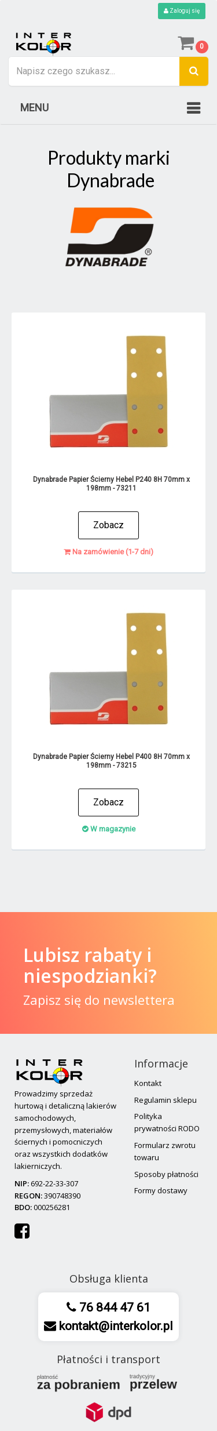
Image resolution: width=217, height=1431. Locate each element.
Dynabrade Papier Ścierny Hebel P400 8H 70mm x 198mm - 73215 (111, 761)
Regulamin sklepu (165, 1100)
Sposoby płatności (166, 1174)
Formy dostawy (160, 1190)
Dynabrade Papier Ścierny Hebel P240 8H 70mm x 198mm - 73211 (111, 483)
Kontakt (147, 1083)
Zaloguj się (182, 11)
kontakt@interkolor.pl (114, 1326)
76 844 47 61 (113, 1307)
